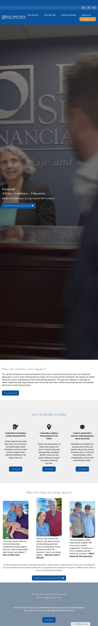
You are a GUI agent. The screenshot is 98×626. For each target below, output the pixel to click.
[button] (33, 9)
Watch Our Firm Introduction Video (17, 200)
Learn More (49, 614)
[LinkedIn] (83, 2)
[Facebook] (89, 2)
